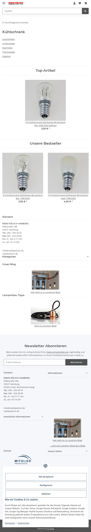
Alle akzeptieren (46, 477)
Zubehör (6, 56)
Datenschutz (23, 523)
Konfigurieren (46, 485)
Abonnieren (76, 362)
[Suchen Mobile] (42, 11)
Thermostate (8, 52)
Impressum (10, 523)
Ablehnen (46, 494)
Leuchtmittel (8, 39)
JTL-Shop (50, 528)
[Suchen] (85, 11)
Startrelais (7, 47)
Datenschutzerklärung (57, 352)
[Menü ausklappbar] (3, 2)
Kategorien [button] (9, 256)
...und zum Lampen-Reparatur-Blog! (67, 445)
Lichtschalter (8, 43)
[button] (74, 3)
